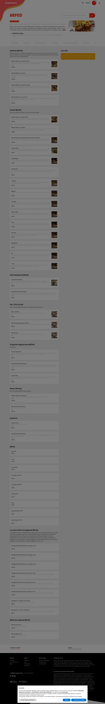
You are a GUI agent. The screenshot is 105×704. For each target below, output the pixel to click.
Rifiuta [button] (66, 700)
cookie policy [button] (65, 692)
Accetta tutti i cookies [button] (78, 700)
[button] (85, 688)
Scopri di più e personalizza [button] (27, 700)
